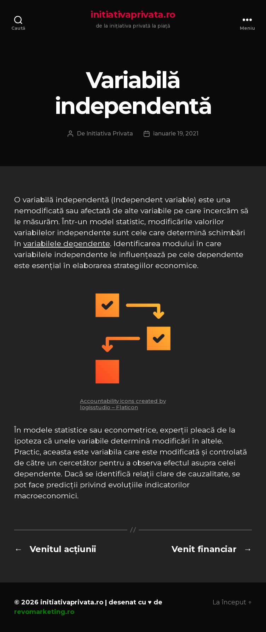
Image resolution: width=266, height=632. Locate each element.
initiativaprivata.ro (133, 14)
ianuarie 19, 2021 (175, 133)
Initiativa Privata (109, 133)
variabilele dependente (66, 243)
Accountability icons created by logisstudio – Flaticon (123, 404)
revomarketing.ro (44, 612)
